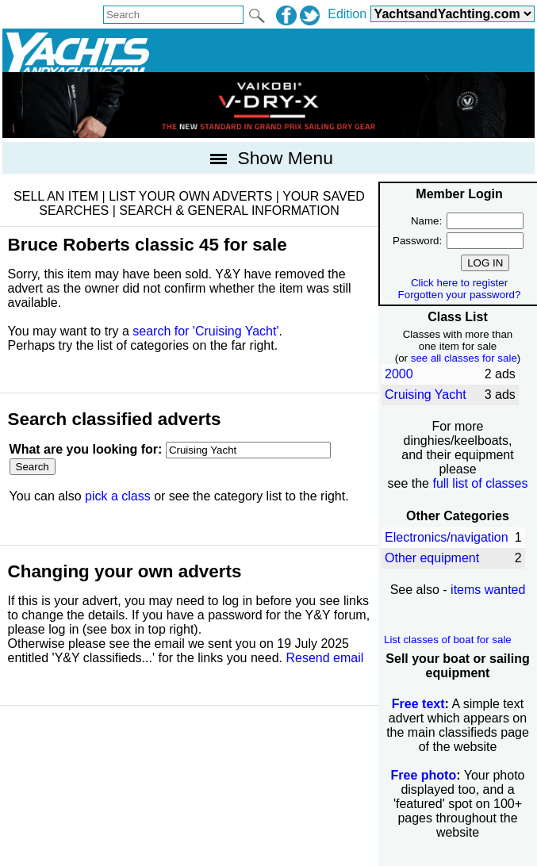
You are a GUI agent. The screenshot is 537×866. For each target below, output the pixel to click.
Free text (418, 704)
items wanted (488, 589)
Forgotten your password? (459, 295)
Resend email (324, 658)
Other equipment (432, 558)
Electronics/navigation (446, 537)
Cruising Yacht (425, 394)
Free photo (424, 775)
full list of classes (479, 483)
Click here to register (459, 283)
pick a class (118, 496)
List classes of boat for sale (448, 640)
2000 (399, 374)
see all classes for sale (464, 358)
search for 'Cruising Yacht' (205, 331)
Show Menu (268, 158)
